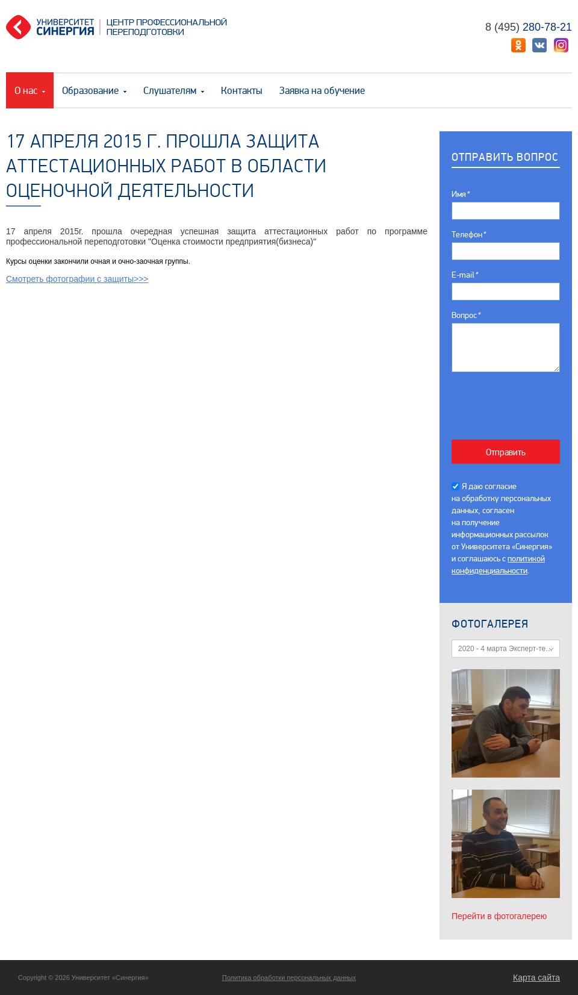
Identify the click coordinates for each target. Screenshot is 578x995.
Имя (460, 194)
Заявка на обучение (322, 90)
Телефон (468, 234)
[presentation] (512, 399)
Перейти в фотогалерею (499, 916)
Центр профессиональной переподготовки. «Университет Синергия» (121, 27)
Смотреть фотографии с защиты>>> (77, 279)
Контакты (242, 90)
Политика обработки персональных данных (289, 977)
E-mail (464, 275)
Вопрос (466, 315)
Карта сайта (536, 977)
